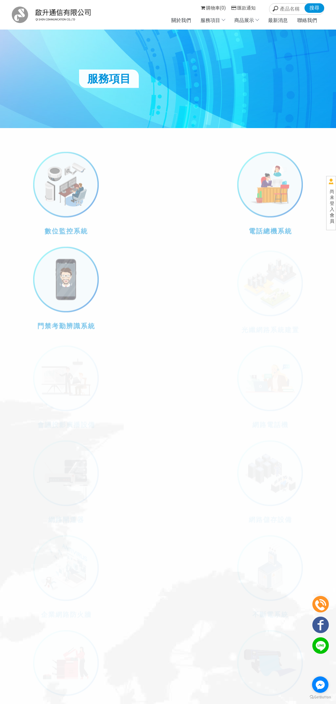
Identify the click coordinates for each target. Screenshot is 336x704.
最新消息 (278, 20)
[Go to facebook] (320, 684)
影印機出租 (119, 683)
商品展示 (246, 20)
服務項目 (212, 20)
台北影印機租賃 (148, 683)
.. (168, 698)
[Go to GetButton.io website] (320, 697)
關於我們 (181, 20)
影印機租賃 (95, 683)
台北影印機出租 (181, 683)
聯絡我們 (307, 20)
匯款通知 (243, 8)
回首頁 (238, 652)
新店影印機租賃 (214, 683)
